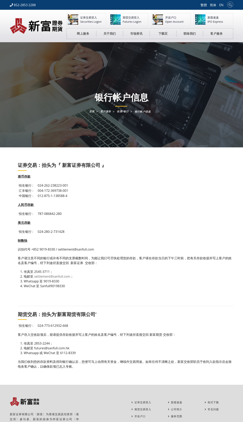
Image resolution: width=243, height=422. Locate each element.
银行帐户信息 (143, 111)
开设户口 (139, 416)
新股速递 (175, 402)
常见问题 (212, 409)
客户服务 (105, 111)
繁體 (204, 5)
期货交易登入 (142, 409)
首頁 (90, 111)
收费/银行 (123, 111)
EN (221, 5)
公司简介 (175, 409)
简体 (213, 5)
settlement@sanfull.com (52, 276)
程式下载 (212, 402)
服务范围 (175, 416)
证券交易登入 (142, 402)
